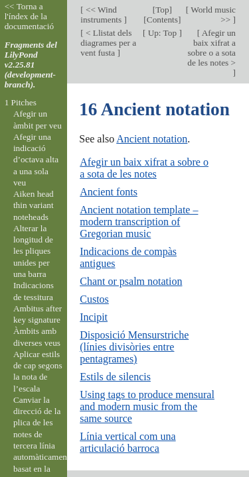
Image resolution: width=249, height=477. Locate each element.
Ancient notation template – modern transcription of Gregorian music (139, 221)
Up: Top (162, 33)
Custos (94, 299)
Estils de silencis (115, 376)
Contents (162, 20)
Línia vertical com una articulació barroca (127, 442)
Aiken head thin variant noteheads (33, 205)
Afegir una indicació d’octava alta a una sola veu (35, 159)
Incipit (94, 317)
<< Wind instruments (102, 15)
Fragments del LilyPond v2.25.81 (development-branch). (31, 64)
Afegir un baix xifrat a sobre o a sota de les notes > (211, 48)
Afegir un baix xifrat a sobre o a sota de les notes (144, 168)
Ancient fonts (108, 191)
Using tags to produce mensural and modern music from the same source (147, 406)
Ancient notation (151, 138)
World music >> (212, 15)
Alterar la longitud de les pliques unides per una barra (33, 251)
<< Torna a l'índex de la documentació (29, 16)
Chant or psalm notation (131, 281)
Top (162, 10)
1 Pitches (21, 102)
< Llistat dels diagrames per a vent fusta (108, 43)
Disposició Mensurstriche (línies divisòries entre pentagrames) (134, 346)
